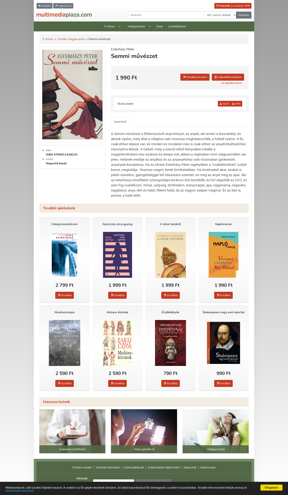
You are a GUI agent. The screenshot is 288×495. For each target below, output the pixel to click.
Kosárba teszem (195, 77)
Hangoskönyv (136, 26)
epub (224, 103)
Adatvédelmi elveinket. (20, 491)
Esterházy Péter (122, 49)
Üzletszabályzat (134, 467)
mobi (236, 103)
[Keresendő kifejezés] (166, 15)
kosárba (64, 295)
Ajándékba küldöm (228, 77)
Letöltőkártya (177, 26)
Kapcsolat (190, 467)
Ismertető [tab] (120, 122)
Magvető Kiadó (56, 163)
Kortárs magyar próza (71, 39)
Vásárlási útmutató (108, 467)
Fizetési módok (82, 467)
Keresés (243, 15)
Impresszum (208, 467)
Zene (159, 26)
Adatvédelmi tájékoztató (164, 467)
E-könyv (109, 26)
